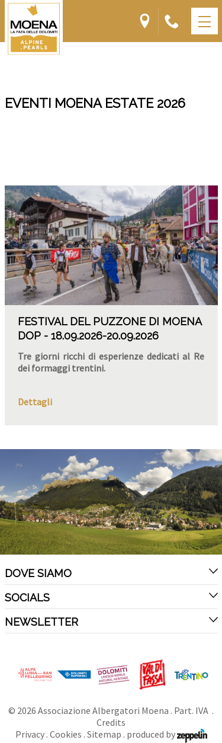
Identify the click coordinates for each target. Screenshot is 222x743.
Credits (111, 722)
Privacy (29, 734)
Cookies (66, 734)
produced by (167, 734)
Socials (111, 597)
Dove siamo (111, 572)
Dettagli (35, 402)
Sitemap (104, 734)
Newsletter (111, 621)
